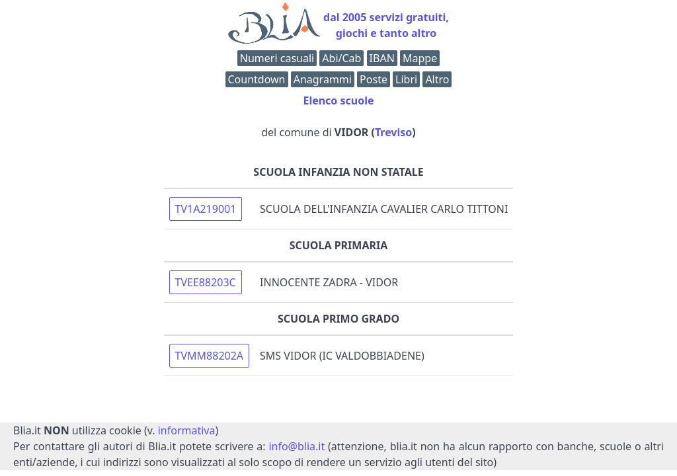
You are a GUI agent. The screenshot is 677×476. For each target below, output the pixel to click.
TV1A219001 (206, 209)
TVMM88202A (209, 355)
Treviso (393, 132)
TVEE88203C (205, 282)
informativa (187, 430)
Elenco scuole (338, 100)
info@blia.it (296, 446)
